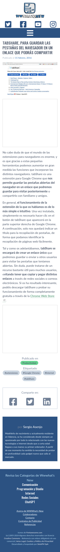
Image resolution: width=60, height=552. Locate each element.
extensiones (12, 372)
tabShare (30, 378)
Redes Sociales (30, 497)
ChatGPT (30, 502)
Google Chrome (32, 372)
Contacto (29, 517)
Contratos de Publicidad (30, 521)
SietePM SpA (42, 544)
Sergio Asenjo (32, 427)
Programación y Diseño (30, 489)
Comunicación (30, 484)
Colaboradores (30, 514)
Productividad (29, 363)
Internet (50, 372)
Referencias (30, 524)
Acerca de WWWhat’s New (29, 511)
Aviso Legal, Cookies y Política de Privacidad (34, 541)
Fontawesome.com (34, 532)
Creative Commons (12, 538)
